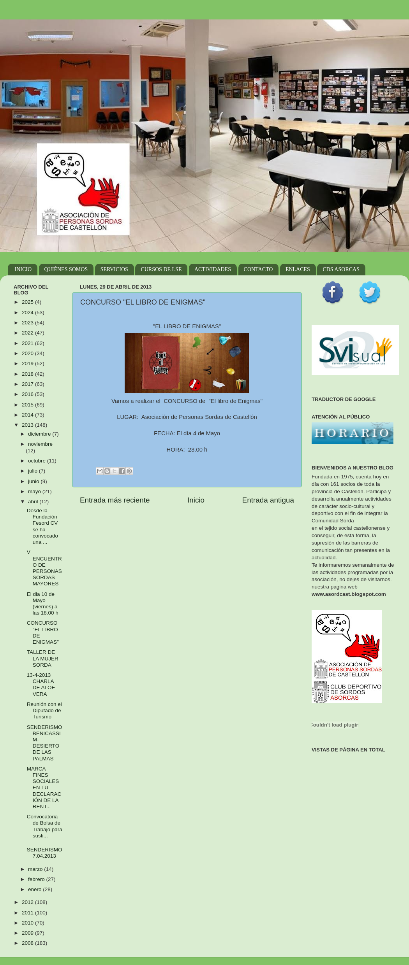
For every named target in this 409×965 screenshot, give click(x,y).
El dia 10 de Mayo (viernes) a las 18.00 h (42, 603)
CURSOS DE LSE (161, 269)
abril (33, 501)
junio (34, 481)
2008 (28, 943)
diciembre (40, 434)
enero (35, 889)
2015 (28, 405)
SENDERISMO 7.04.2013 (44, 853)
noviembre (40, 444)
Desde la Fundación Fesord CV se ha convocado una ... (42, 526)
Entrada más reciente (115, 500)
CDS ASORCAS (341, 269)
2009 (28, 933)
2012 (28, 902)
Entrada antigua (268, 500)
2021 (28, 343)
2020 (28, 353)
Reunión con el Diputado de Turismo (44, 710)
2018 (28, 374)
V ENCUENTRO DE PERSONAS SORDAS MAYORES (44, 568)
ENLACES (298, 269)
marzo (36, 869)
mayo (35, 491)
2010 (28, 923)
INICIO (23, 269)
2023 (28, 323)
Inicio (195, 500)
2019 (28, 363)
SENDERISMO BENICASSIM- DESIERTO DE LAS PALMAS (44, 743)
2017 (28, 384)
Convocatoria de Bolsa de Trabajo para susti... (44, 826)
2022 (28, 333)
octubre (37, 461)
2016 (28, 394)
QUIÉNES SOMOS (66, 269)
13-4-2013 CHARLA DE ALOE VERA (41, 684)
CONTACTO (258, 269)
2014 (28, 415)
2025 (28, 302)
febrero (37, 879)
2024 (28, 312)
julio (33, 471)
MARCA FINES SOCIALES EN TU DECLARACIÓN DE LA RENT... (44, 787)
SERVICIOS (114, 269)
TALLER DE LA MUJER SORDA (42, 658)
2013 (28, 425)
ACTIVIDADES (212, 269)
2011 (28, 913)
